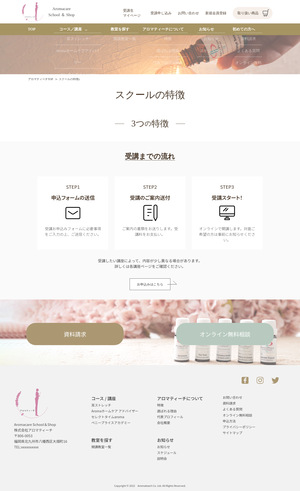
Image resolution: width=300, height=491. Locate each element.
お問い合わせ (188, 13)
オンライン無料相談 (225, 334)
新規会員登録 (215, 13)
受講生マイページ (132, 13)
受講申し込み (161, 13)
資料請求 (75, 334)
